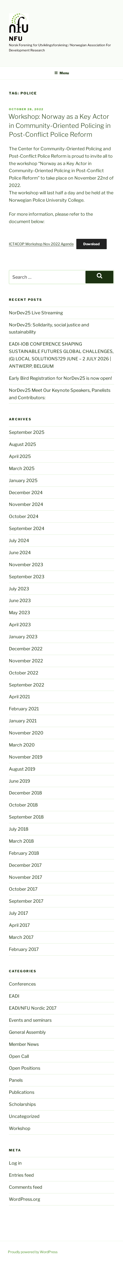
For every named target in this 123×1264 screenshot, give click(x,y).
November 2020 (26, 732)
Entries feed (21, 1175)
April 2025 (20, 456)
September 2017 (26, 901)
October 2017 (23, 889)
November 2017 (25, 877)
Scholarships (22, 1104)
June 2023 (20, 600)
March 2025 (22, 468)
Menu (61, 73)
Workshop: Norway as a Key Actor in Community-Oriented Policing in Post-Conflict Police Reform (59, 125)
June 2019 (19, 781)
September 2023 (26, 576)
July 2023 (19, 588)
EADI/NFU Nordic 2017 (33, 1008)
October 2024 (24, 516)
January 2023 (23, 636)
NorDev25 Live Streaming (36, 312)
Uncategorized (24, 1116)
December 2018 (25, 792)
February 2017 (24, 949)
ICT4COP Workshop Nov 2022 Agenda (41, 244)
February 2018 (24, 853)
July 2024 (19, 540)
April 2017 (19, 925)
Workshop (19, 1128)
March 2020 (22, 744)
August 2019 (22, 769)
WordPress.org (24, 1199)
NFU (16, 38)
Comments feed (25, 1187)
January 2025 (23, 480)
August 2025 (22, 444)
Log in (15, 1163)
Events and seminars (30, 1020)
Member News (24, 1044)
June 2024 (20, 552)
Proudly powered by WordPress (33, 1252)
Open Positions (24, 1068)
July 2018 (18, 829)
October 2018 (23, 804)
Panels (16, 1080)
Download (91, 244)
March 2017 (21, 937)
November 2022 (26, 660)
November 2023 (26, 564)
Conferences (22, 984)
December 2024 (26, 492)
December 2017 (25, 865)
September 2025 (26, 432)
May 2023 (19, 612)
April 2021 (19, 696)
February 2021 (24, 708)
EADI (14, 996)
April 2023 (20, 624)
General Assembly (27, 1032)
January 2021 (23, 720)
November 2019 (25, 757)
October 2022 (23, 672)
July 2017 (18, 913)
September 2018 (26, 817)
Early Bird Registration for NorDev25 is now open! (60, 378)
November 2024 (26, 504)
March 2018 (21, 841)
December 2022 (25, 648)
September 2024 (26, 528)
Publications (21, 1092)
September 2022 (26, 684)
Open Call (19, 1056)
